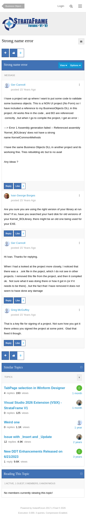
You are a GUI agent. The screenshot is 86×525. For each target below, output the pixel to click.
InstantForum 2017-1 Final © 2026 (48, 508)
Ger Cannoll (18, 84)
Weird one (12, 422)
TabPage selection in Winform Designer (34, 388)
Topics (8, 377)
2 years (77, 442)
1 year (78, 427)
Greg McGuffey (20, 309)
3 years (77, 456)
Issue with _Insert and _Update (28, 437)
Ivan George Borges (23, 195)
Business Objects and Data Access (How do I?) (14, 6)
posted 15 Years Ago (23, 89)
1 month (77, 393)
